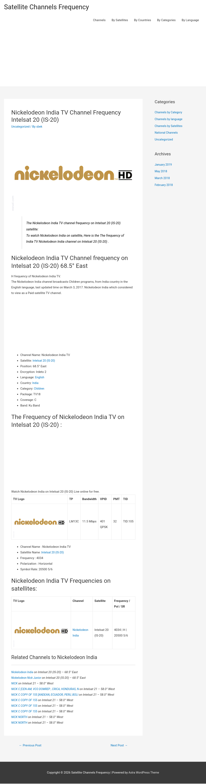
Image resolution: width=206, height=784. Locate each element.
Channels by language (169, 119)
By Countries (142, 20)
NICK (15, 683)
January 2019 (164, 165)
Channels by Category (169, 113)
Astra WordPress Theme (144, 773)
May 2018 (161, 172)
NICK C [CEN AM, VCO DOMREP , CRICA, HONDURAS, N (47, 689)
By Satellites (120, 20)
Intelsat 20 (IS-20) (44, 361)
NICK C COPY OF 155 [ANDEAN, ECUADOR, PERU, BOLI (47, 694)
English (40, 378)
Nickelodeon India (23, 672)
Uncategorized (21, 127)
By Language (190, 20)
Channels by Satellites (169, 126)
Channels (99, 20)
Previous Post (31, 745)
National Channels (167, 133)
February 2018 (164, 185)
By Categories (166, 20)
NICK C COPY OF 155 (25, 700)
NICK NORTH (20, 717)
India (35, 383)
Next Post (118, 745)
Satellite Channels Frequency (49, 7)
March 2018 (163, 179)
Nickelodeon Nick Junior (27, 678)
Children (39, 389)
